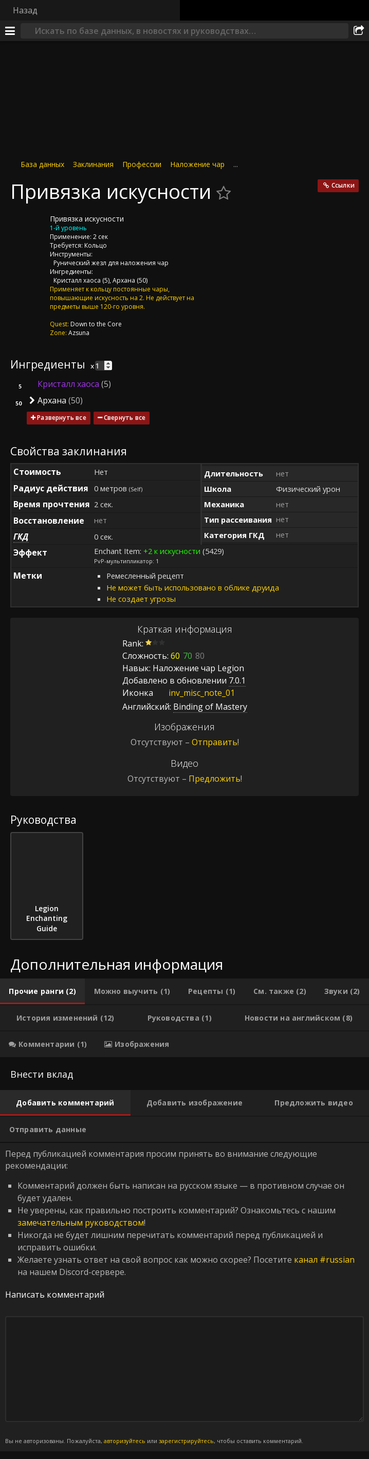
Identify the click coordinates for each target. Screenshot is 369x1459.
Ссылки (343, 185)
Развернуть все (61, 417)
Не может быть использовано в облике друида (192, 587)
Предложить (215, 778)
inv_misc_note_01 (194, 692)
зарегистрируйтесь (186, 1441)
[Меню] (10, 31)
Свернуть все (124, 417)
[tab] (42, 991)
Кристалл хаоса (77, 280)
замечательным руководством (80, 1222)
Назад (25, 10)
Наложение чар (197, 164)
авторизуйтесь (124, 1441)
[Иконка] (28, 227)
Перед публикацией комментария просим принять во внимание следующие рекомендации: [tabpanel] (184, 1297)
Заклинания (93, 164)
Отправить (214, 742)
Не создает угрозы (141, 599)
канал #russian (324, 1259)
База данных (42, 164)
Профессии (141, 164)
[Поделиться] (358, 31)
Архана (124, 280)
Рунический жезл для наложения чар (111, 262)
